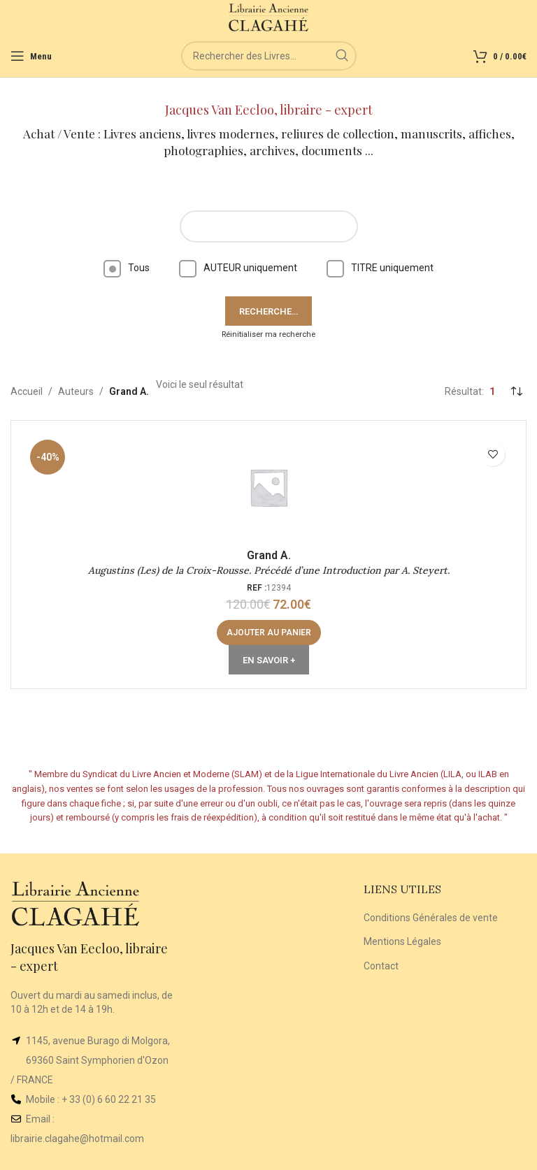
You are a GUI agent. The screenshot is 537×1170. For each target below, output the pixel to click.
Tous (126, 267)
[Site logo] (269, 16)
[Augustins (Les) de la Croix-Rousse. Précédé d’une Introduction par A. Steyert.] (268, 487)
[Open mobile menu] (31, 56)
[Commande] (516, 391)
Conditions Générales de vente (431, 917)
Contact (381, 966)
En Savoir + (269, 660)
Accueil (26, 391)
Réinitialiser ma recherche (268, 334)
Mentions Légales (402, 941)
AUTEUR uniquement (238, 267)
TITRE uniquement (380, 267)
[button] (269, 632)
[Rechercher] (269, 56)
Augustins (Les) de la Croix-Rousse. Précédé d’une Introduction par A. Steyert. (269, 570)
